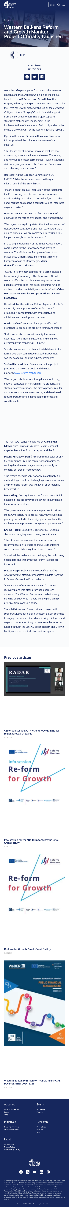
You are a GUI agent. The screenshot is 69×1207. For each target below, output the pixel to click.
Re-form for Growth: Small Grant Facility (27, 949)
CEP (22, 55)
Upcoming (41, 1109)
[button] (27, 77)
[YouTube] (34, 1172)
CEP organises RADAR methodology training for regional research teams (31, 732)
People (7, 1115)
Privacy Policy (9, 1147)
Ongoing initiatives (11, 1127)
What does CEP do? (11, 1109)
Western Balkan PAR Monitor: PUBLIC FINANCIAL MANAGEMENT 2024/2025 (32, 1082)
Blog (38, 1132)
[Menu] (63, 5)
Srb (52, 4)
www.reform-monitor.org (28, 372)
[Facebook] (21, 1172)
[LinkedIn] (41, 1172)
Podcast (40, 1129)
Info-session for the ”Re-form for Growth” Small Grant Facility (31, 841)
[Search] (58, 5)
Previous (40, 1112)
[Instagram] (48, 1172)
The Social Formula (46, 1204)
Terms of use (9, 1144)
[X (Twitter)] (27, 1172)
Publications (41, 1127)
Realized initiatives (11, 1129)
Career (6, 1112)
